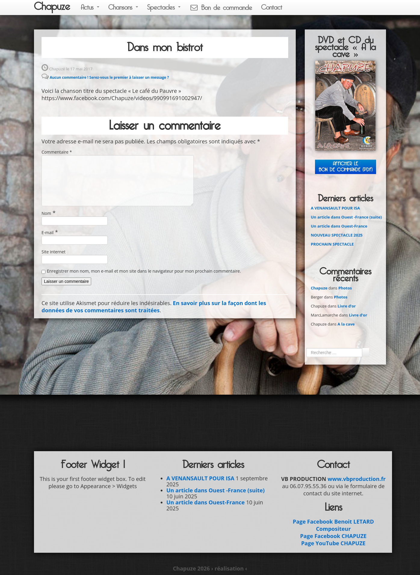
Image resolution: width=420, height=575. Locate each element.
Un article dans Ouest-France (339, 226)
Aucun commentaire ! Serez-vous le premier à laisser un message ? (109, 77)
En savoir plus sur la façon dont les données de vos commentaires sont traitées (154, 306)
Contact (271, 7)
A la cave (346, 324)
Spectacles (164, 7)
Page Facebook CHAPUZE (333, 536)
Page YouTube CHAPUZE (333, 543)
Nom (46, 213)
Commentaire (57, 152)
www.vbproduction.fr (357, 478)
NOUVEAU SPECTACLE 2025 (337, 235)
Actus (90, 7)
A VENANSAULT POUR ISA (335, 208)
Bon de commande (221, 7)
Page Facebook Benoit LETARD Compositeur (333, 525)
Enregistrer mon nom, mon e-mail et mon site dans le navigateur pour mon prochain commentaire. (144, 271)
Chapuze (52, 6)
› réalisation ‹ (229, 568)
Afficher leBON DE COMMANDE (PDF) (345, 167)
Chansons (123, 7)
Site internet (54, 252)
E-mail (48, 232)
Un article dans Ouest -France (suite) (346, 217)
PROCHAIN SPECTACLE (332, 244)
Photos (345, 288)
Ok (365, 352)
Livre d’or (347, 306)
